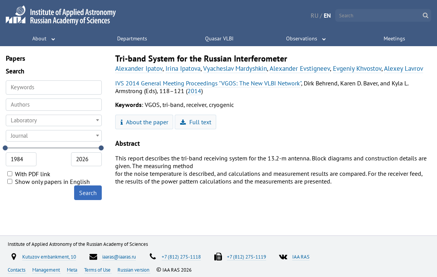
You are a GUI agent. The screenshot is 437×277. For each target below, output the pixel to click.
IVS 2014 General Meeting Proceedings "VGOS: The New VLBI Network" (208, 83)
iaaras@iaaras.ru (119, 256)
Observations (301, 38)
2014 (194, 91)
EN (327, 15)
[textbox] (53, 120)
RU (314, 15)
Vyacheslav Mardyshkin (235, 68)
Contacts (17, 269)
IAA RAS (301, 256)
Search (88, 193)
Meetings (394, 38)
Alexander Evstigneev (300, 68)
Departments (132, 38)
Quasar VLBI (219, 38)
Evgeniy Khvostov (357, 68)
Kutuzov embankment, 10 (49, 256)
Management (46, 269)
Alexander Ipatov (138, 68)
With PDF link (28, 174)
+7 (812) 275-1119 (246, 256)
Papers (15, 58)
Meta (72, 269)
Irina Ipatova (183, 68)
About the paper (144, 122)
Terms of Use (98, 269)
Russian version (134, 269)
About (39, 38)
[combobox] (54, 104)
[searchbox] (54, 104)
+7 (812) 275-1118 (181, 256)
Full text (195, 122)
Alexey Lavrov (403, 68)
